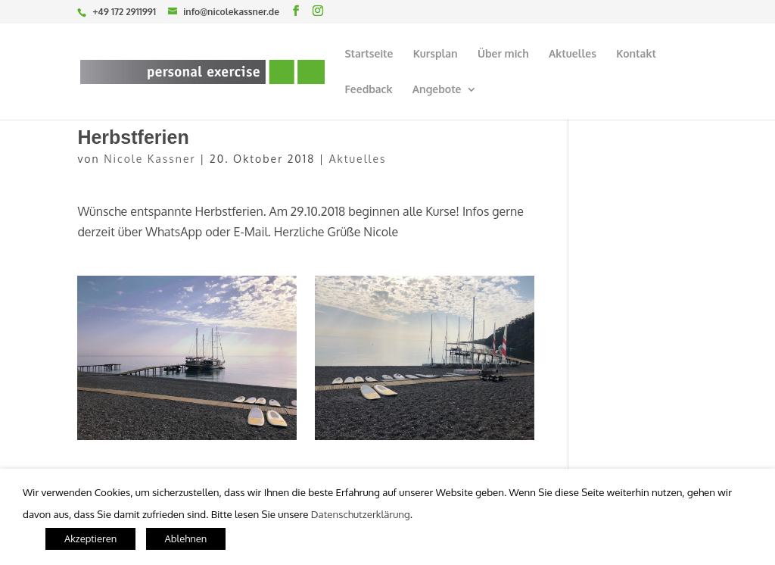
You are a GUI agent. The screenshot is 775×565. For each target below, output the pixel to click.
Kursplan (435, 54)
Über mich (503, 54)
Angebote (437, 89)
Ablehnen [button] (186, 538)
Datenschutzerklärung (360, 513)
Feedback (368, 89)
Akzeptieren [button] (90, 538)
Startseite (368, 54)
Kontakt (636, 54)
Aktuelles (572, 54)
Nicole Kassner (149, 158)
